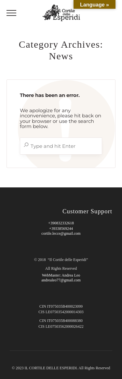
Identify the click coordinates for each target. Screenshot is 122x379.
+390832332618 (61, 223)
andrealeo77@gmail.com (61, 280)
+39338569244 (61, 228)
